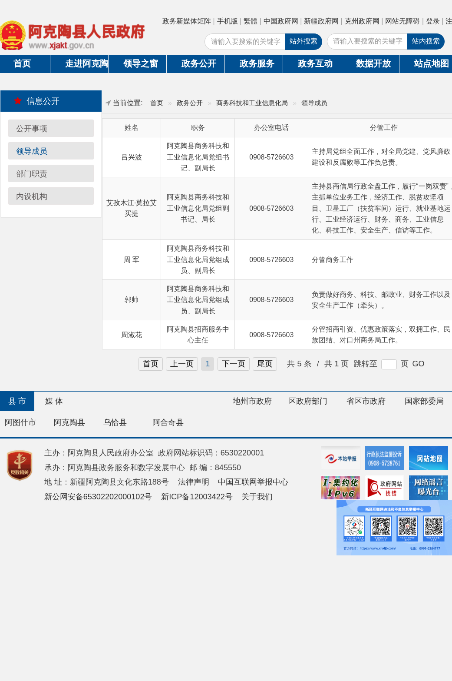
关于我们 (257, 496)
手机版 (227, 21)
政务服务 (257, 63)
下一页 (233, 363)
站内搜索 (426, 41)
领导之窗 (140, 63)
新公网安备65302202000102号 (98, 496)
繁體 (250, 21)
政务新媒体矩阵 (186, 21)
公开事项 (31, 128)
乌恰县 (115, 422)
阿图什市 (20, 422)
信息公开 (36, 101)
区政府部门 (307, 401)
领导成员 (31, 151)
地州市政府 (252, 401)
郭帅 (132, 299)
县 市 (17, 401)
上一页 (182, 363)
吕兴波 (131, 157)
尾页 (265, 363)
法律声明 (193, 482)
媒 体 (54, 401)
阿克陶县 (69, 422)
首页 (156, 102)
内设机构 (31, 196)
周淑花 (131, 335)
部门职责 (31, 173)
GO (418, 363)
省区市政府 (366, 401)
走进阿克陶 (86, 63)
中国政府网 (281, 21)
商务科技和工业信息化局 (252, 102)
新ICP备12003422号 (197, 496)
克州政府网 (362, 21)
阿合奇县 (168, 422)
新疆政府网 (321, 21)
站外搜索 (303, 41)
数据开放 (373, 63)
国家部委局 (424, 401)
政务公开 (198, 63)
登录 (433, 21)
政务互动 (315, 63)
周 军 (131, 259)
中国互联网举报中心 (253, 482)
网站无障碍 (402, 21)
